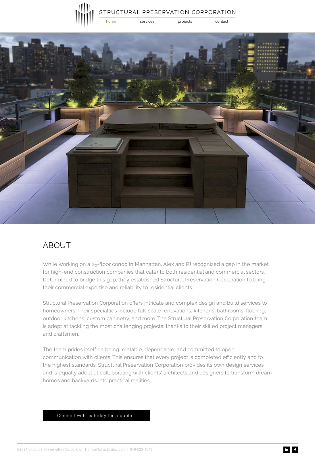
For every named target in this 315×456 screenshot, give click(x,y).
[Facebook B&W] (295, 450)
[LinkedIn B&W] (286, 450)
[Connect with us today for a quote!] (96, 415)
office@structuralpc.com (107, 449)
